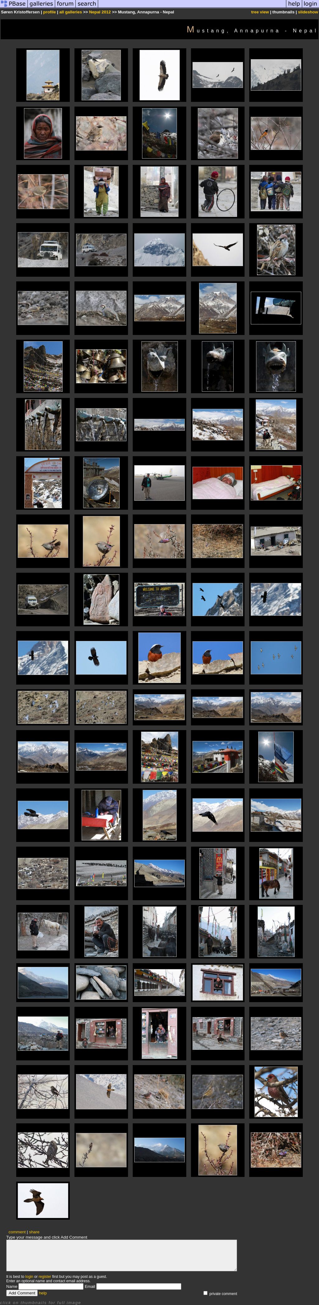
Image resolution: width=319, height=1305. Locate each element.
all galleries (70, 12)
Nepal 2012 (100, 12)
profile (49, 12)
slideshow (308, 12)
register (45, 1276)
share (34, 1232)
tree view (260, 12)
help (43, 1293)
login (29, 1276)
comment (17, 1232)
